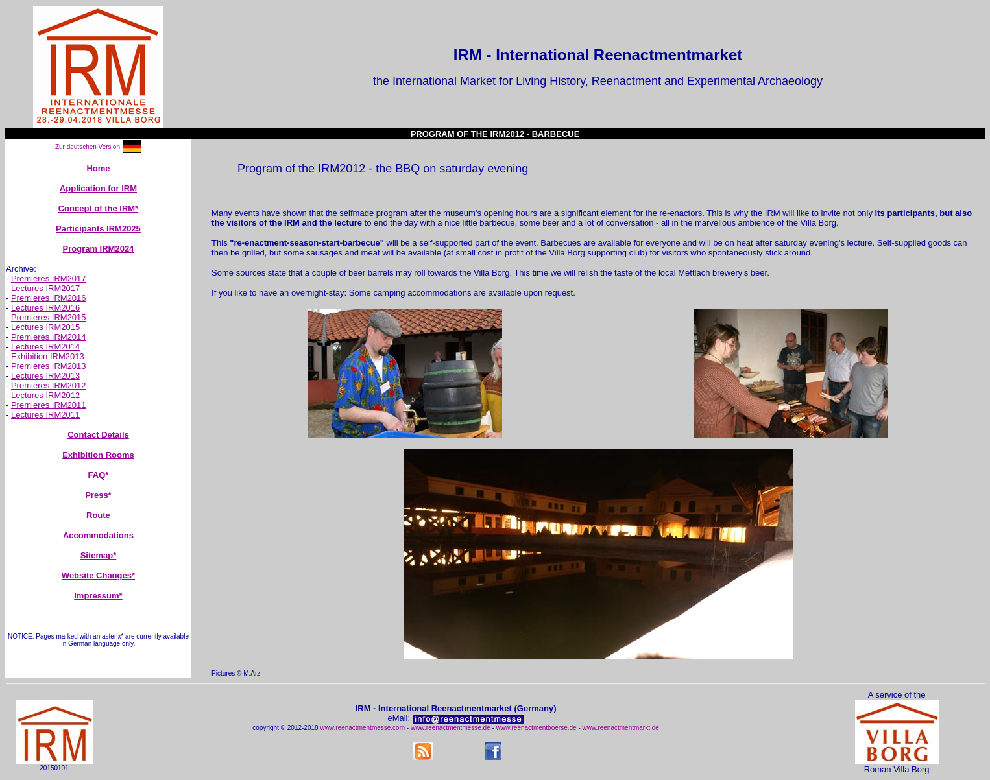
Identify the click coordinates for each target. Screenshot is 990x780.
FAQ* (98, 475)
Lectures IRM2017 (45, 288)
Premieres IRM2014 (48, 337)
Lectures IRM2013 (45, 376)
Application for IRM (98, 188)
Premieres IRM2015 (48, 317)
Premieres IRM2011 (48, 405)
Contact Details (98, 435)
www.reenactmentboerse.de (536, 727)
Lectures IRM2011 (45, 415)
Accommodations (98, 535)
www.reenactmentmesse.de (450, 727)
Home (98, 168)
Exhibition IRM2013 (47, 356)
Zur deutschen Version (87, 146)
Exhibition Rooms (98, 455)
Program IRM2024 (98, 249)
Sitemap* (98, 555)
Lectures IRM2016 (45, 308)
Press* (98, 495)
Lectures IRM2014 (45, 346)
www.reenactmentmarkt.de (621, 727)
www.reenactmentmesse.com (362, 727)
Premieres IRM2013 (48, 366)
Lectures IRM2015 (45, 327)
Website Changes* (98, 575)
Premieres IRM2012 (48, 385)
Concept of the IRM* (98, 208)
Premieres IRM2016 (48, 298)
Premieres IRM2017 (48, 278)
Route (98, 515)
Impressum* (98, 595)
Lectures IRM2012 (45, 395)
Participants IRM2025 (98, 228)
